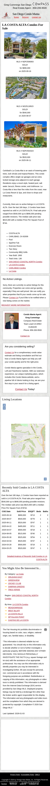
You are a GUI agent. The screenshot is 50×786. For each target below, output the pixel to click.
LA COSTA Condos (17, 265)
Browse (25, 17)
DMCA (37, 775)
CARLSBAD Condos (17, 268)
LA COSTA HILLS (15, 614)
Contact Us (36, 17)
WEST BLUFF (14, 611)
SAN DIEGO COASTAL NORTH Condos (25, 262)
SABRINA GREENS (16, 587)
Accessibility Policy (27, 775)
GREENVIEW (14, 580)
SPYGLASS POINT (16, 617)
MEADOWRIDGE (15, 608)
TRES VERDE (14, 590)
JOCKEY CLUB (14, 583)
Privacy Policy (15, 775)
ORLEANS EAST (15, 577)
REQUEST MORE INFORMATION (15, 305)
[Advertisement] (25, 744)
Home (16, 17)
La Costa (12, 271)
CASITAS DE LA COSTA (18, 620)
